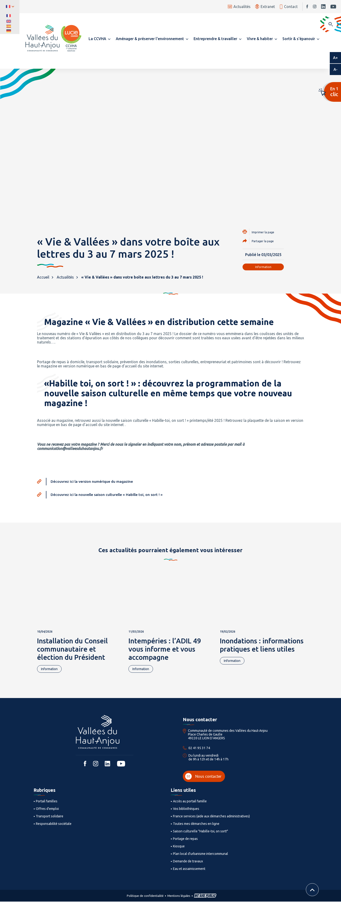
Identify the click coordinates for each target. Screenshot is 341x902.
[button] (99, 39)
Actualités (239, 6)
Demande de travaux (188, 862)
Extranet (265, 6)
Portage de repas (185, 839)
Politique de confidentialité (145, 896)
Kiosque (179, 847)
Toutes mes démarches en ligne (196, 824)
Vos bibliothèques (186, 809)
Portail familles (46, 802)
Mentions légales (178, 896)
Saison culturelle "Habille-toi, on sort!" (200, 832)
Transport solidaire (49, 817)
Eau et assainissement (189, 869)
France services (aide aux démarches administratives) (211, 817)
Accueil (43, 277)
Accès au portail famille (190, 802)
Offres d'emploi (47, 809)
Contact (289, 6)
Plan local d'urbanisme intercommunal (200, 854)
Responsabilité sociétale (53, 824)
